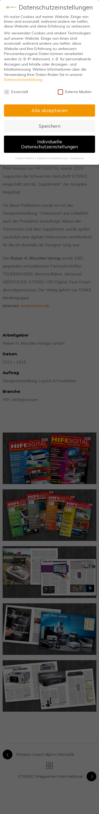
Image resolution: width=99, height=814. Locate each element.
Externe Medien (75, 91)
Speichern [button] (49, 126)
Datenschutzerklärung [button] (52, 158)
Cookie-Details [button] (25, 158)
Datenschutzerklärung (23, 79)
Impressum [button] (77, 158)
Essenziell (16, 91)
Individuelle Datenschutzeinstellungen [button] (49, 144)
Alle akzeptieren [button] (49, 110)
